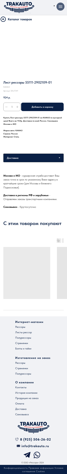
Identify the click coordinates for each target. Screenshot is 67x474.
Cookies (40, 471)
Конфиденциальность (16, 468)
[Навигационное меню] (60, 6)
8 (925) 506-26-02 (35, 439)
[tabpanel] (33, 191)
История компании (26, 392)
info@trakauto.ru (35, 446)
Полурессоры (23, 337)
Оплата (19, 403)
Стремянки (21, 343)
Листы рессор (23, 332)
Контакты (20, 387)
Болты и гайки (23, 348)
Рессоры (20, 326)
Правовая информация (41, 468)
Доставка (20, 409)
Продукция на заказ (27, 398)
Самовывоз (22, 414)
